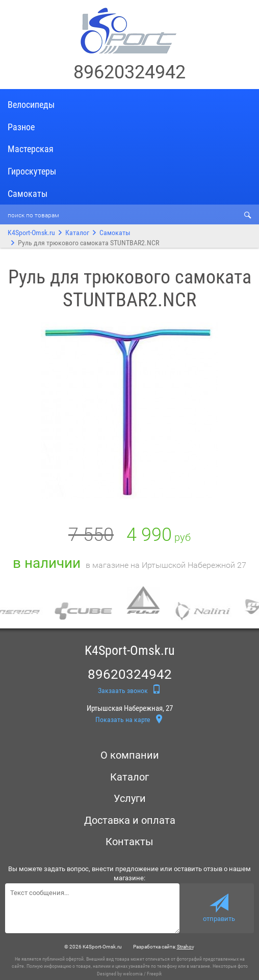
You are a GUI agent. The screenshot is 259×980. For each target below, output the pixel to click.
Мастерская (31, 148)
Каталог (77, 232)
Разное (21, 127)
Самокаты (27, 193)
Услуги (130, 798)
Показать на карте (129, 720)
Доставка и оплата (129, 820)
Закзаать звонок (129, 689)
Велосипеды (31, 104)
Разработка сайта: (163, 946)
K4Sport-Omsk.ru (31, 232)
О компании (129, 755)
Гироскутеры (32, 171)
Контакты (129, 841)
